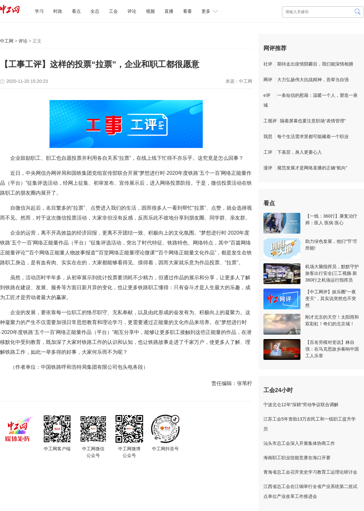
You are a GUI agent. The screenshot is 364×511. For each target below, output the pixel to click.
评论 (131, 11)
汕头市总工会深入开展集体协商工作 (299, 443)
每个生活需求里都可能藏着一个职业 (313, 136)
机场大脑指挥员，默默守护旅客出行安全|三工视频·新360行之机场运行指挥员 (332, 273)
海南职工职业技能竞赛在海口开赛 (296, 457)
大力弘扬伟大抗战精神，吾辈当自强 (313, 79)
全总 (94, 11)
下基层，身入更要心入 (299, 152)
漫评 (267, 167)
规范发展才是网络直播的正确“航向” (312, 167)
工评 (267, 152)
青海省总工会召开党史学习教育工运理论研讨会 (310, 472)
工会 (113, 11)
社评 (267, 63)
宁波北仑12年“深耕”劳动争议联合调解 (300, 404)
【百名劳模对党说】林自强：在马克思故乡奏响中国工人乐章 (332, 349)
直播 (168, 11)
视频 (150, 11)
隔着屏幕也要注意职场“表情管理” (312, 120)
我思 (267, 136)
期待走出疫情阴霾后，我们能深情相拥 (315, 63)
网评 (267, 79)
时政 (57, 11)
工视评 (270, 120)
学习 (39, 11)
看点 (76, 11)
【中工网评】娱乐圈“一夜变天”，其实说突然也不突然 (330, 298)
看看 (187, 11)
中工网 (6, 40)
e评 (266, 95)
